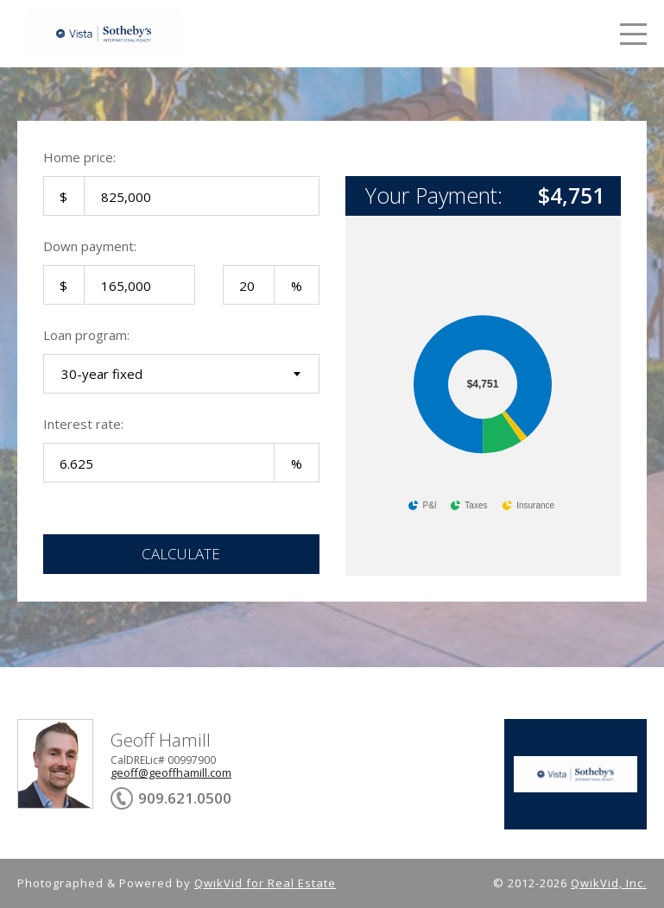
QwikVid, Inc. (609, 883)
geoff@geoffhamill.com (171, 772)
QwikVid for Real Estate (265, 883)
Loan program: (86, 335)
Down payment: (89, 246)
